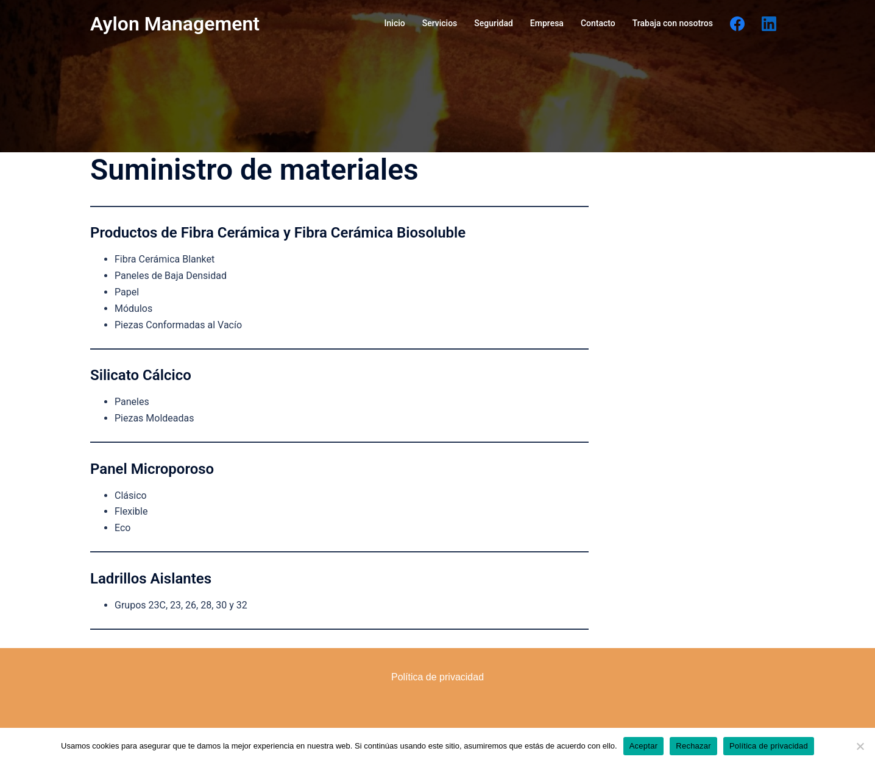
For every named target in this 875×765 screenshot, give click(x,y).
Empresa (547, 23)
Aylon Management (175, 23)
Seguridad (493, 23)
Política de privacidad (768, 745)
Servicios (440, 23)
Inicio (394, 23)
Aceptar (643, 745)
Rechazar (693, 745)
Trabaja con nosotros (672, 23)
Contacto (598, 23)
